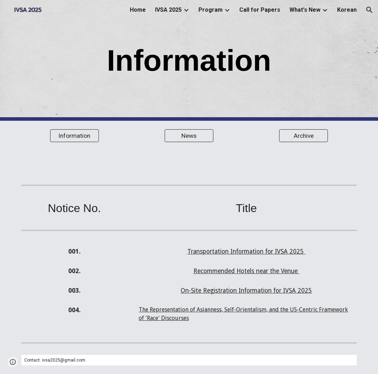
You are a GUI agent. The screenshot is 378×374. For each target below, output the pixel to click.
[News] (189, 136)
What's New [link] (304, 9)
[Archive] (303, 136)
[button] (369, 9)
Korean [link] (347, 9)
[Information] (74, 136)
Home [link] (138, 9)
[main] (189, 60)
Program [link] (210, 9)
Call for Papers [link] (259, 9)
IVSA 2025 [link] (168, 9)
